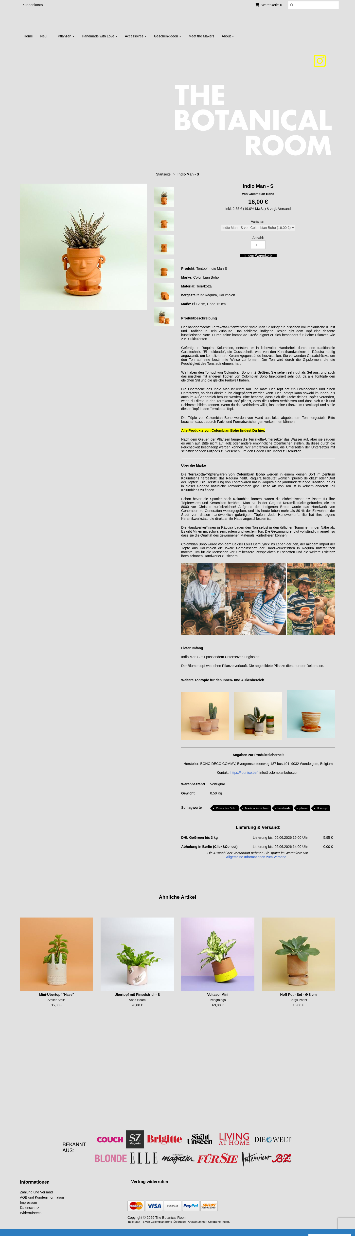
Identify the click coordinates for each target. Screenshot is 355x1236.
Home (28, 36)
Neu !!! (45, 36)
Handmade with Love (99, 36)
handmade (284, 808)
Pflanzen (66, 36)
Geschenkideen (167, 36)
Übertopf (322, 808)
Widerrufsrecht (31, 1213)
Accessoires (135, 36)
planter (304, 808)
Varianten (258, 221)
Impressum (28, 1202)
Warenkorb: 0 (268, 5)
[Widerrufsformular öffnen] (149, 1181)
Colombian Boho (226, 808)
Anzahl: (258, 238)
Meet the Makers (201, 36)
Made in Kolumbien (256, 808)
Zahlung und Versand (36, 1192)
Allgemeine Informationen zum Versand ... (258, 857)
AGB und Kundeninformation (42, 1197)
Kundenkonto (32, 5)
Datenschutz (29, 1208)
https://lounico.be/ (244, 773)
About (228, 36)
